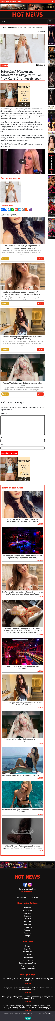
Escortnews (27, 910)
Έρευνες (27, 930)
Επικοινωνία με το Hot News (27, 897)
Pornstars (27, 919)
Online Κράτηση (27, 957)
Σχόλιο (3, 414)
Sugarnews (27, 913)
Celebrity (10, 27)
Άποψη (27, 936)
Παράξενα (27, 933)
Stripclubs (27, 949)
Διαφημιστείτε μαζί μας (27, 963)
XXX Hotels (28, 955)
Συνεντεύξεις (27, 924)
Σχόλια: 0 (40, 65)
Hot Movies (27, 927)
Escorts (27, 946)
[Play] (22, 161)
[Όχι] (53, 1016)
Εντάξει (28, 1018)
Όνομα (2, 437)
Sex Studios (27, 952)
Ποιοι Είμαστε (27, 960)
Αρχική (3, 27)
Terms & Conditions (27, 969)
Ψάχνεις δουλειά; (27, 966)
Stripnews (27, 916)
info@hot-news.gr (27, 891)
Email (2, 445)
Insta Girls (27, 922)
